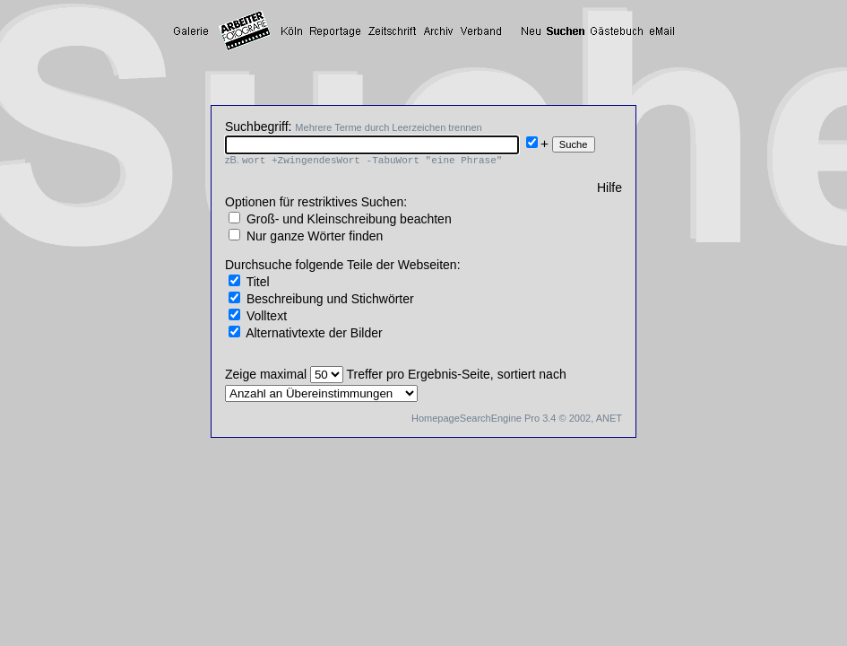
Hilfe (609, 187)
